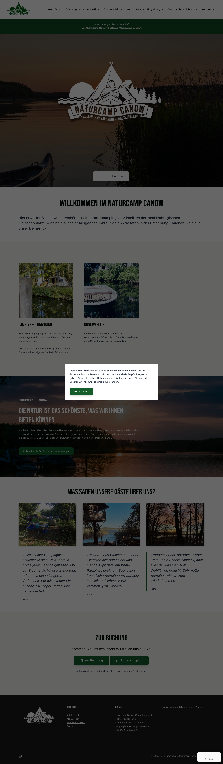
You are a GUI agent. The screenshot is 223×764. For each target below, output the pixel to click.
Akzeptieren (81, 391)
